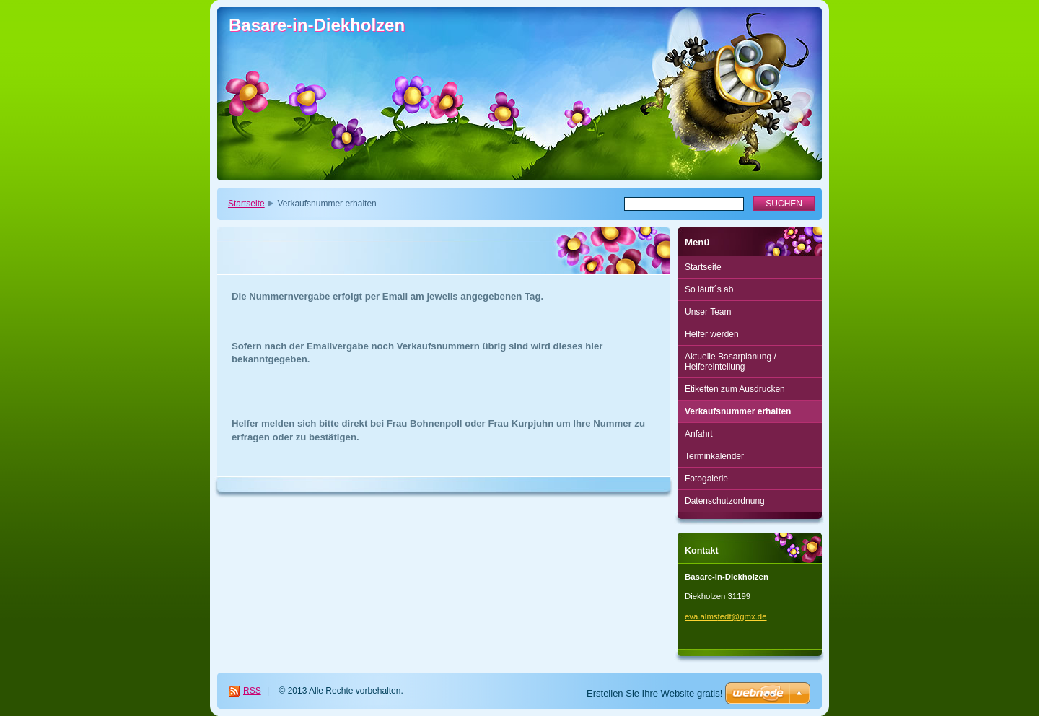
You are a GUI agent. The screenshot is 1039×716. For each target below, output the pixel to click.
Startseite (246, 203)
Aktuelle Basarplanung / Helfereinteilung (730, 362)
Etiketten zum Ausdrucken (735, 389)
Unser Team (708, 312)
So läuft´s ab (709, 289)
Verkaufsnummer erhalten (738, 411)
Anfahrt (699, 434)
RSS (252, 691)
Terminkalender (714, 456)
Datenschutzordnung (725, 501)
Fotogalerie (706, 478)
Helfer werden (712, 334)
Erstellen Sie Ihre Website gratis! (654, 693)
